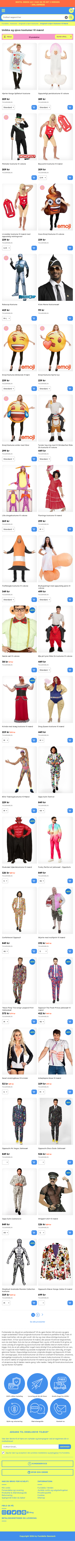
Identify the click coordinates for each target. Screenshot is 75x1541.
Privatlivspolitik (44, 1493)
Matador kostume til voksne (14, 164)
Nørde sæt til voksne (11, 656)
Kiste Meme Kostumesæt (48, 304)
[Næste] (42, 1315)
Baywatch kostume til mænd (50, 164)
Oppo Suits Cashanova (11, 1219)
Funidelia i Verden (45, 1488)
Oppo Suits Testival (46, 797)
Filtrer (9, 37)
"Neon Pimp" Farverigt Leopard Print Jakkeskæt (18, 1009)
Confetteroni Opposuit (11, 937)
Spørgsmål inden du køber (13, 1498)
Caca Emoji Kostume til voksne (51, 234)
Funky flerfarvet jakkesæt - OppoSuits (54, 867)
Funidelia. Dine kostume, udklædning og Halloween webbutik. (37, 10)
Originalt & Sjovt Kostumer (29, 23)
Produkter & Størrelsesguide (14, 1493)
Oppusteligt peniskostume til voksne (53, 93)
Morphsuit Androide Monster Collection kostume (18, 1290)
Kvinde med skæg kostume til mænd (17, 726)
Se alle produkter (37, 1322)
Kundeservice (37, 1463)
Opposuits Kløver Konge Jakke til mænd (55, 1289)
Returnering (7, 1495)
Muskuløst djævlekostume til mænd (17, 867)
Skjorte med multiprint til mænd (51, 937)
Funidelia (5, 23)
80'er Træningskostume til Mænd (15, 797)
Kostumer (13, 23)
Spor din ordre (37, 1472)
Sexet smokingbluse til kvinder (15, 1078)
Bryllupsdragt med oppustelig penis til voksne (54, 587)
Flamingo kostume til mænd (50, 515)
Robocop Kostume (9, 304)
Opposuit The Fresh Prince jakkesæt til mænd (54, 1009)
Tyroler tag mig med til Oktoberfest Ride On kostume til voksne (55, 446)
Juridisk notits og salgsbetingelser (53, 1490)
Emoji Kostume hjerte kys (49, 375)
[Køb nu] (34, 107)
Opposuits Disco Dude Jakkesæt (51, 1148)
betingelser (54, 1453)
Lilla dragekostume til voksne (14, 515)
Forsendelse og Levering (13, 1490)
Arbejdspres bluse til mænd (49, 1078)
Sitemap (41, 1498)
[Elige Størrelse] (8, 107)
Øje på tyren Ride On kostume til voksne (55, 656)
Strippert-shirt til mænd (48, 1219)
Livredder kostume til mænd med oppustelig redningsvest (16, 235)
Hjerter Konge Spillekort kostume (16, 93)
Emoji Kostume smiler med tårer (15, 445)
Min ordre (6, 1488)
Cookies (41, 1495)
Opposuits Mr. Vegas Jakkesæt (15, 1148)
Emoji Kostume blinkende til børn (16, 375)
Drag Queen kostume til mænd (51, 726)
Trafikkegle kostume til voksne (15, 586)
